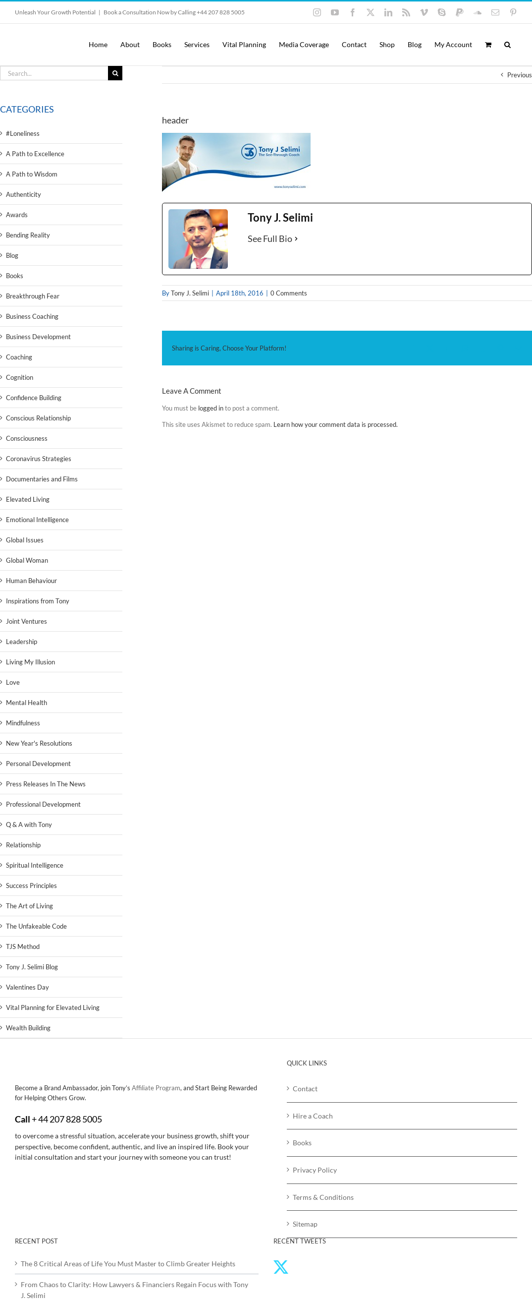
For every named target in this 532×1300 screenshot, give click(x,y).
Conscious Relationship (38, 418)
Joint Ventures (26, 621)
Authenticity (23, 194)
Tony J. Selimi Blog (32, 967)
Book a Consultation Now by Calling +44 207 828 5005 (174, 12)
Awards (17, 215)
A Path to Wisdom (31, 174)
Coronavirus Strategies (38, 459)
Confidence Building (33, 398)
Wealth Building (28, 1028)
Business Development (38, 337)
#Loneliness (23, 133)
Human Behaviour (31, 581)
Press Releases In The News (46, 784)
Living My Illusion (30, 662)
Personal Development (38, 764)
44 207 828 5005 (70, 1119)
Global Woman (27, 560)
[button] (507, 44)
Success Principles (31, 885)
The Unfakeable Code (36, 926)
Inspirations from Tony (37, 601)
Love (13, 682)
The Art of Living (29, 906)
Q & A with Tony (29, 824)
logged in (210, 408)
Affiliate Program (156, 1088)
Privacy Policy (315, 1170)
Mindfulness (23, 723)
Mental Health (26, 703)
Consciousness (27, 438)
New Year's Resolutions (39, 743)
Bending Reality (28, 235)
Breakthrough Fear (32, 296)
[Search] (115, 73)
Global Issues (25, 540)
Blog (12, 255)
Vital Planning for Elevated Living (53, 1007)
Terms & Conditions (323, 1197)
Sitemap (305, 1224)
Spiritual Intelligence (34, 865)
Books (14, 276)
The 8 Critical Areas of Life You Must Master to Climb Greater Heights (128, 1263)
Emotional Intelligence (37, 520)
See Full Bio (270, 238)
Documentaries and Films (42, 479)
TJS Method (23, 946)
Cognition (19, 377)
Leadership (21, 642)
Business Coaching (32, 316)
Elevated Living (28, 499)
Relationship (23, 845)
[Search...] (54, 73)
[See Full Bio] (296, 239)
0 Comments (288, 293)
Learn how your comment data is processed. (335, 424)
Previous (519, 75)
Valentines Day (27, 987)
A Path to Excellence (35, 154)
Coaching (19, 357)
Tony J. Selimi (190, 293)
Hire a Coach (313, 1116)
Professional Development (43, 804)
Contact (305, 1088)
